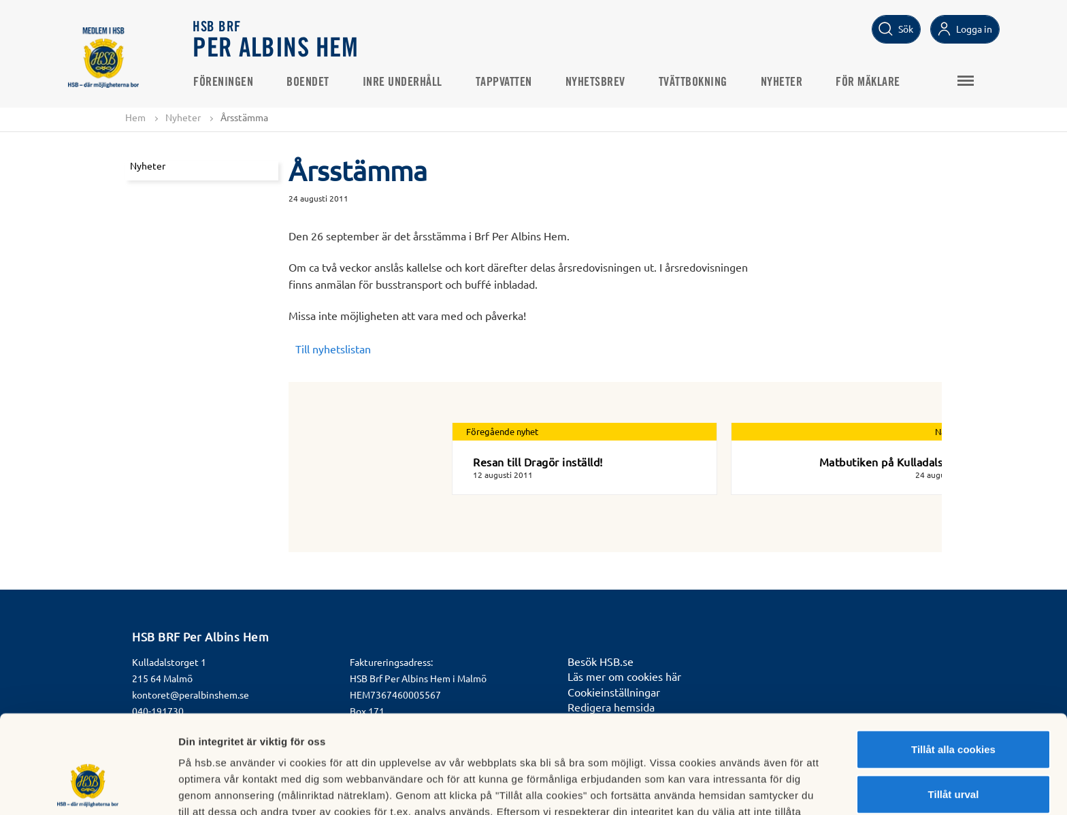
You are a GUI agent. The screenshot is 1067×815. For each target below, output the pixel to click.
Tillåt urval (953, 710)
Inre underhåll (402, 82)
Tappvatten (504, 82)
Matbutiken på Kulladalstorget (897, 461)
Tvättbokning (693, 82)
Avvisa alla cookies (953, 754)
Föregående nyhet (502, 431)
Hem (135, 117)
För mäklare (868, 82)
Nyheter (782, 82)
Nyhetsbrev (595, 82)
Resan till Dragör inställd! (538, 461)
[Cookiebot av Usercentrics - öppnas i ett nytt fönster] (88, 788)
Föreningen (223, 82)
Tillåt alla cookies (953, 665)
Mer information (724, 788)
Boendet (307, 82)
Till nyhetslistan (333, 348)
